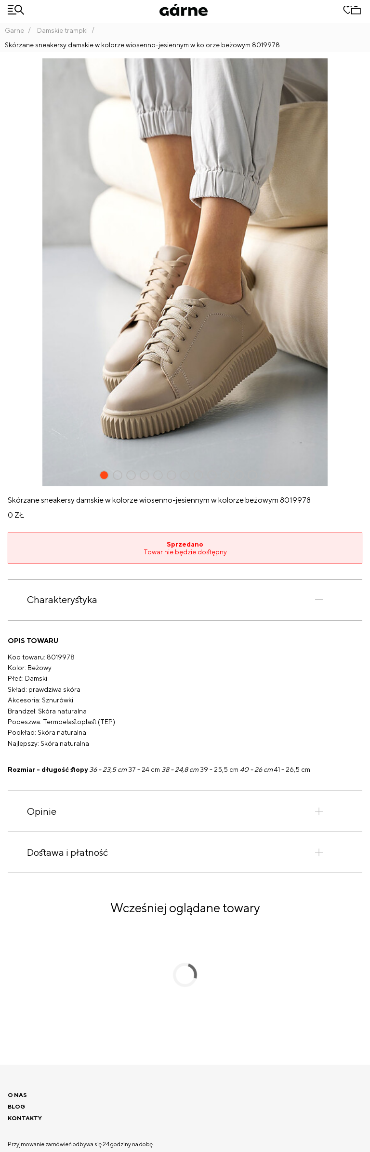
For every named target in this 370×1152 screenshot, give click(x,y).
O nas (17, 1094)
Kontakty (25, 1118)
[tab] (185, 599)
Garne (14, 30)
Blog (16, 1106)
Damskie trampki (62, 30)
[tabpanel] (185, 705)
